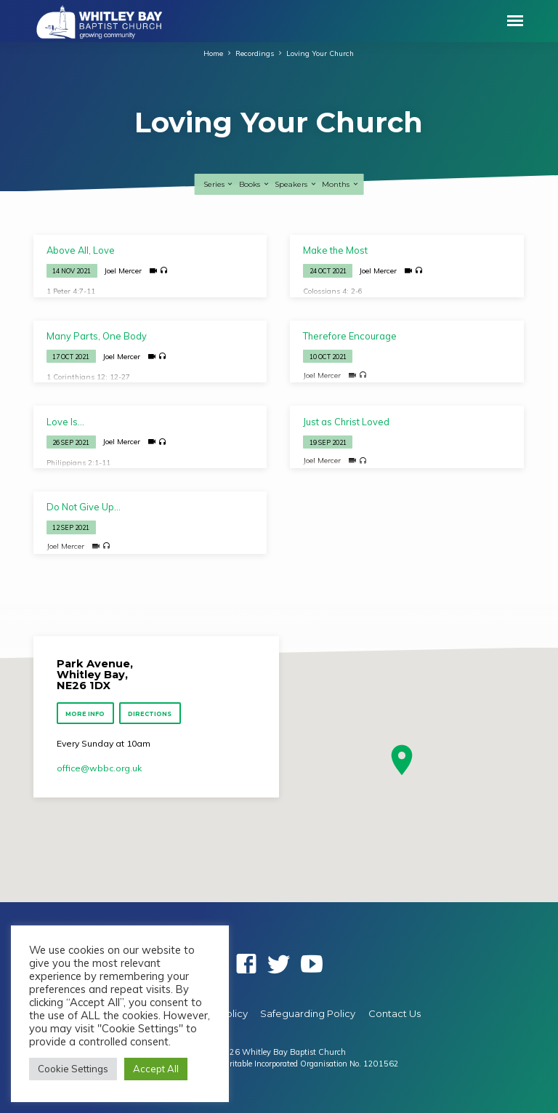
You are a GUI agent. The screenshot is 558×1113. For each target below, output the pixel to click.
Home (213, 53)
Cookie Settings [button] (73, 1068)
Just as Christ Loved (346, 421)
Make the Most (335, 250)
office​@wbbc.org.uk (99, 768)
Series (218, 184)
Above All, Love (80, 250)
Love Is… (65, 421)
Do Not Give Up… (83, 507)
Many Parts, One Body (96, 336)
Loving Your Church (320, 53)
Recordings (254, 53)
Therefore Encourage (350, 336)
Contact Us (394, 1013)
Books (254, 184)
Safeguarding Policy (307, 1013)
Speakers (296, 184)
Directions (150, 714)
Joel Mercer (123, 271)
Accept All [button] (156, 1068)
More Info (85, 714)
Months (340, 184)
